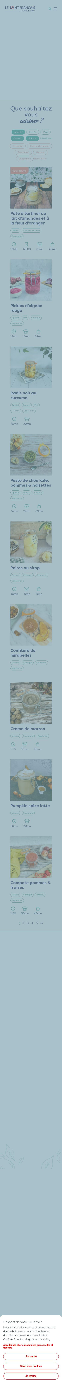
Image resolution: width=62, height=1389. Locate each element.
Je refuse (31, 1376)
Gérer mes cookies (31, 1366)
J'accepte (31, 1356)
